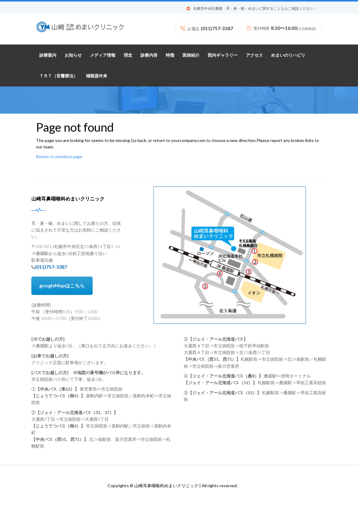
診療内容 (149, 55)
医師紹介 (191, 55)
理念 (128, 55)
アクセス (254, 55)
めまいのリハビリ (288, 55)
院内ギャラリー (223, 55)
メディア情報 (102, 55)
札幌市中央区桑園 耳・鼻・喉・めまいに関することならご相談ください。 (255, 8)
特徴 (170, 55)
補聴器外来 (96, 75)
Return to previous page (59, 156)
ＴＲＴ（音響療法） (58, 75)
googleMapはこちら (62, 285)
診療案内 (47, 55)
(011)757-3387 (51, 267)
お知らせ (73, 55)
